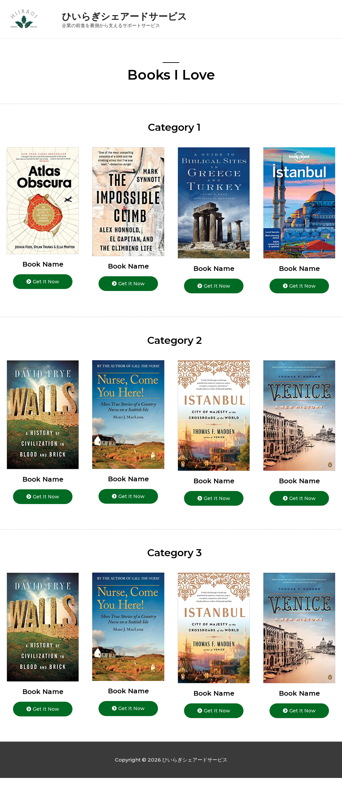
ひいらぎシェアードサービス (139, 22)
